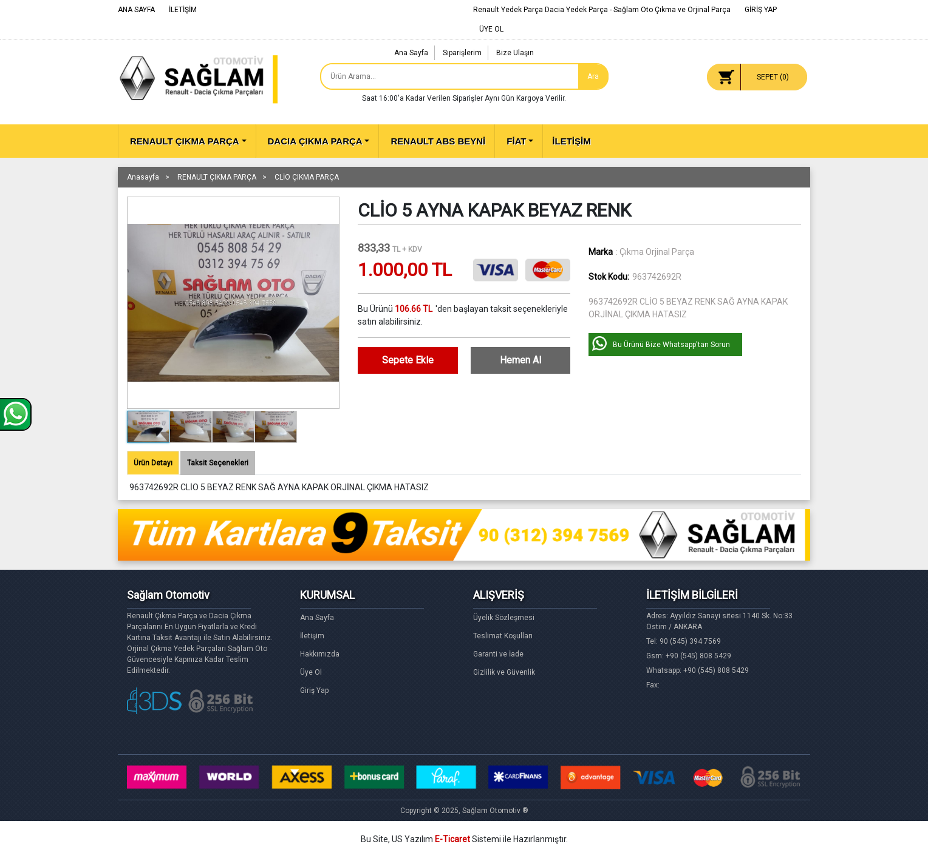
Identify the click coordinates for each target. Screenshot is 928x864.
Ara (593, 76)
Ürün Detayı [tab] (153, 463)
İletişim (312, 636)
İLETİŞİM (183, 9)
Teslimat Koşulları (503, 636)
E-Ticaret (452, 839)
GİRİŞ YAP (761, 9)
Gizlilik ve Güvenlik (504, 672)
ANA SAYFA (136, 9)
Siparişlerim (462, 53)
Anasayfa (143, 177)
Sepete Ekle (408, 360)
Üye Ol (311, 672)
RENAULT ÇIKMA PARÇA (184, 141)
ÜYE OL (491, 29)
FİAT (516, 141)
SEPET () (773, 77)
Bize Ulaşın (515, 53)
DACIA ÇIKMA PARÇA (315, 141)
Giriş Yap (314, 690)
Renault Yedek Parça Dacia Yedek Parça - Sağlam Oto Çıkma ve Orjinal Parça (602, 9)
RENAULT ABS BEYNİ (438, 141)
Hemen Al (520, 360)
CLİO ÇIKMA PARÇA (307, 177)
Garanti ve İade (498, 654)
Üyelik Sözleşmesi (503, 617)
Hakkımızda (319, 654)
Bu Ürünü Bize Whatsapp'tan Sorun (671, 344)
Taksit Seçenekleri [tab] (217, 463)
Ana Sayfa (411, 53)
